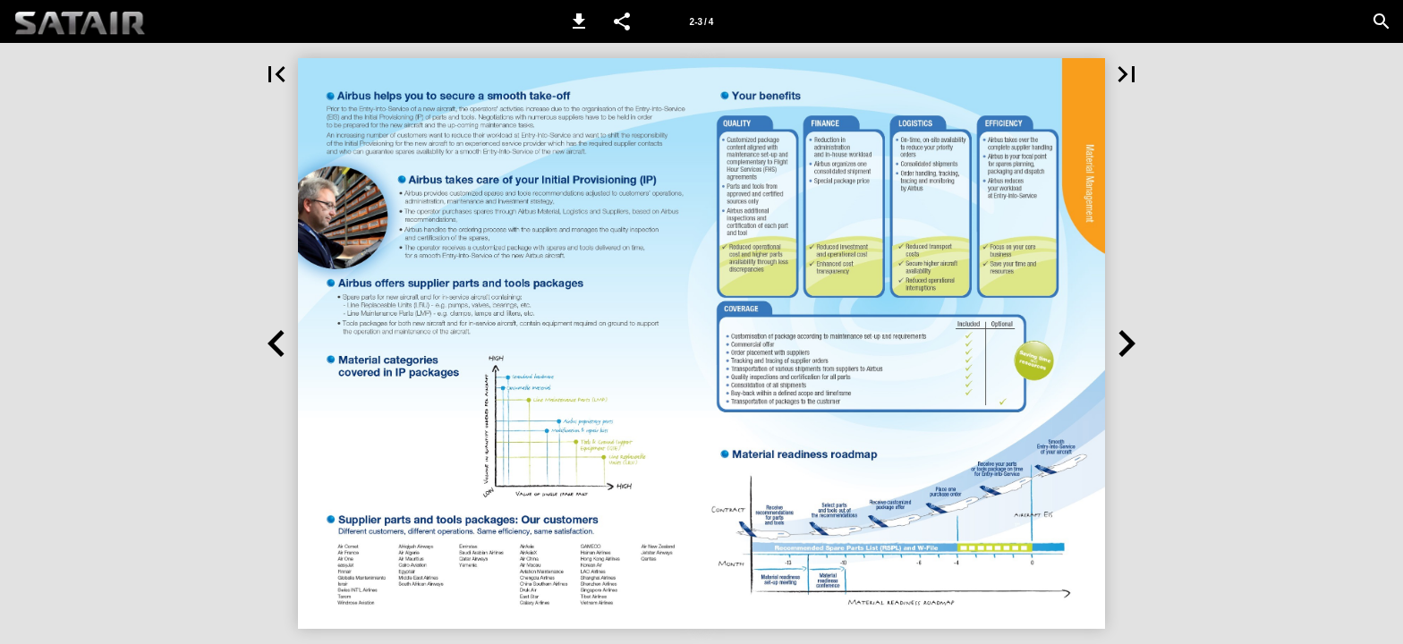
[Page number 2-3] (701, 21)
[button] (578, 21)
